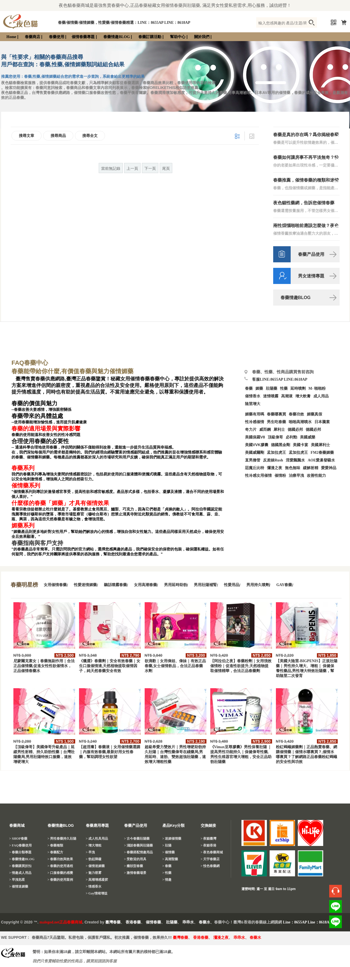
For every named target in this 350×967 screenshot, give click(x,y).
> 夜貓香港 (209, 845)
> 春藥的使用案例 (60, 880)
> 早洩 (90, 852)
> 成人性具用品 (97, 838)
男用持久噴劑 (257, 585)
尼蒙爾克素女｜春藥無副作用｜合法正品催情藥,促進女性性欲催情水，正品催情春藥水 (44, 666)
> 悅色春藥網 (210, 866)
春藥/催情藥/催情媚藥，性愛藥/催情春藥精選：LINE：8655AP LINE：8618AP (124, 23)
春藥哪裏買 (276, 414)
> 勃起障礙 (94, 859)
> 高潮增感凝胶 (97, 880)
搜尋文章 (26, 136)
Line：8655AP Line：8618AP (307, 922)
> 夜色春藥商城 (212, 852)
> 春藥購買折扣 (20, 866)
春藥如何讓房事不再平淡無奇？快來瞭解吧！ (306, 157)
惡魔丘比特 (254, 468)
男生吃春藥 (276, 422)
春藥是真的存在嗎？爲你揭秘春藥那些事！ (306, 134)
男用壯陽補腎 (205, 585)
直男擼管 (252, 460)
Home (11, 37)
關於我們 (201, 37)
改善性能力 (316, 476)
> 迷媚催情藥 (172, 838)
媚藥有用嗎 (254, 414)
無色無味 (292, 468)
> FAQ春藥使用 (20, 845)
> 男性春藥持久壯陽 (62, 838)
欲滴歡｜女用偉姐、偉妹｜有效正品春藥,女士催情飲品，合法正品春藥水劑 (175, 666)
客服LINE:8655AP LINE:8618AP (279, 379)
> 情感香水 (94, 886)
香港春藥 (133, 922)
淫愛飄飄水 (295, 460)
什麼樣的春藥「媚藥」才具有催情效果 (60, 503)
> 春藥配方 (55, 852)
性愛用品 (231, 585)
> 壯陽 (167, 845)
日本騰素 (322, 422)
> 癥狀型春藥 (133, 866)
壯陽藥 (271, 388)
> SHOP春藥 (18, 838)
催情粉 (280, 476)
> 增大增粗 (94, 845)
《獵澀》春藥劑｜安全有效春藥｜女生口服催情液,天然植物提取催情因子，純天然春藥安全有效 (109, 666)
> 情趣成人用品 (20, 873)
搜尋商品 (58, 136)
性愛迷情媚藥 (85, 585)
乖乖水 (188, 922)
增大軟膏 (303, 396)
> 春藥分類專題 (20, 852)
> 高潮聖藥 (170, 859)
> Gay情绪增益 (96, 893)
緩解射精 (310, 468)
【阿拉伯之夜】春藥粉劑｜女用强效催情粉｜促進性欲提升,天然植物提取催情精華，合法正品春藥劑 (241, 666)
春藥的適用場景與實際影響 (45, 428)
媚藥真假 (314, 414)
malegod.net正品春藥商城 (61, 922)
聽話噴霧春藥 (115, 585)
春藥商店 (32, 37)
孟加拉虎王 (298, 452)
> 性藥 (167, 873)
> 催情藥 (168, 852)
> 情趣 (167, 880)
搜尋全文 (90, 136)
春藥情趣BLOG (116, 37)
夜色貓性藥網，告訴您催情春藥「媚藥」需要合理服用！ (303, 203)
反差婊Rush (273, 460)
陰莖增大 (252, 404)
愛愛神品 (328, 468)
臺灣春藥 (113, 922)
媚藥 (259, 388)
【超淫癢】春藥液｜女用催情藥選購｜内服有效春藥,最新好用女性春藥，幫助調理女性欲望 (109, 752)
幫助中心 (177, 37)
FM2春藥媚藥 (322, 452)
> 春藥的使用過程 (60, 866)
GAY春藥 (284, 585)
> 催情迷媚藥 (18, 886)
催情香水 (252, 396)
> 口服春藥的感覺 (60, 873)
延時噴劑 (298, 388)
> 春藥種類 (55, 845)
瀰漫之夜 (221, 938)
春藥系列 (22, 468)
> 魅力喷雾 (94, 873)
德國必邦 (295, 429)
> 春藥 (167, 866)
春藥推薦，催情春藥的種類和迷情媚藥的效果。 (306, 180)
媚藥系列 (22, 525)
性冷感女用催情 (258, 476)
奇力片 (250, 429)
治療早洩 (296, 476)
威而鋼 (265, 429)
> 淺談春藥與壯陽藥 (138, 845)
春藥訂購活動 (149, 37)
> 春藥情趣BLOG (22, 859)
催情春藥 (153, 922)
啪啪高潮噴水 (300, 422)
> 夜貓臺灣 (209, 838)
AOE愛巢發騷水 (321, 460)
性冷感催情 (254, 422)
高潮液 (287, 396)
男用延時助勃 (175, 585)
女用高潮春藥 (145, 585)
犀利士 (279, 429)
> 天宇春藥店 (210, 859)
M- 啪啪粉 (317, 388)
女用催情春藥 (55, 585)
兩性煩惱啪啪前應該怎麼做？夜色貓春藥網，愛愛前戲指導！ (306, 225)
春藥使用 (56, 37)
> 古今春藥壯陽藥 (137, 838)
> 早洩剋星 (17, 880)
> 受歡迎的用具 (135, 859)
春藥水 (204, 922)
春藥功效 (296, 414)
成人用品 (321, 396)
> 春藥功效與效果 (60, 859)
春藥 (249, 388)
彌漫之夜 (274, 468)
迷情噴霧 (270, 396)
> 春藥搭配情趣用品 (138, 852)
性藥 (284, 388)
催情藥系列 (25, 485)
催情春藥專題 (83, 37)
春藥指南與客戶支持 (37, 543)
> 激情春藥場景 (135, 873)
